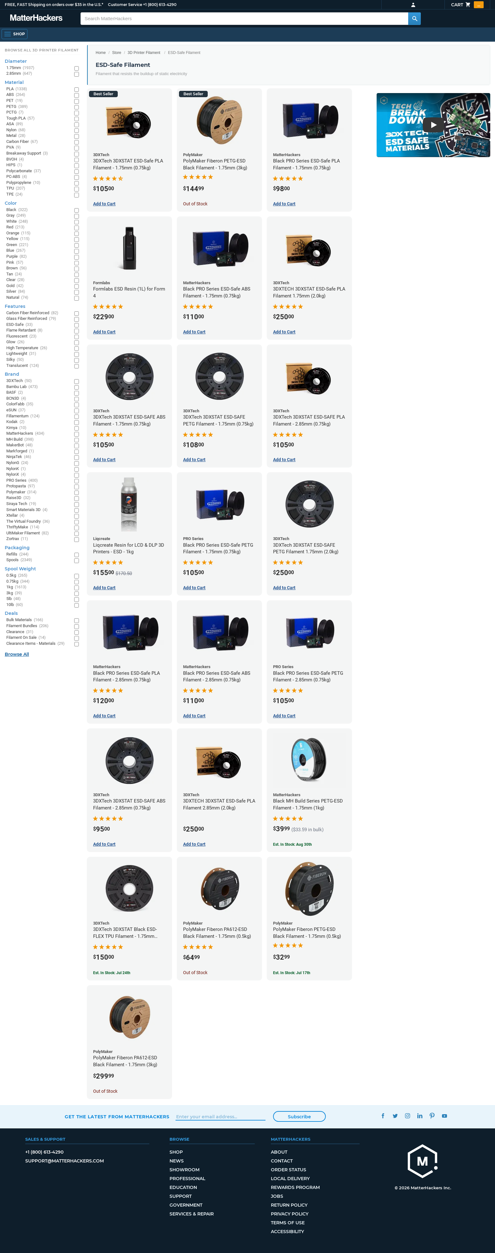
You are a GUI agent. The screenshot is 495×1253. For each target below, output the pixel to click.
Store (116, 52)
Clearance (19, 632)
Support (181, 1196)
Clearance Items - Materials (35, 644)
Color (11, 203)
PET (14, 101)
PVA (13, 147)
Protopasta (20, 486)
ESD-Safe (19, 325)
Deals (11, 613)
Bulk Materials (24, 620)
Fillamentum (23, 416)
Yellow (18, 239)
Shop (176, 1152)
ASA (14, 124)
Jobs (277, 1196)
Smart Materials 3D (27, 510)
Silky (15, 360)
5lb (13, 599)
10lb (14, 605)
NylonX (16, 475)
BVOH (15, 159)
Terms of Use (288, 1223)
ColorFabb (19, 404)
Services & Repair (192, 1214)
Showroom (185, 1170)
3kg (14, 593)
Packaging (17, 547)
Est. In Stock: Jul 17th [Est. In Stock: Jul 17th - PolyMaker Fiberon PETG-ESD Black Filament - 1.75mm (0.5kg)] (291, 973)
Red (15, 227)
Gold (15, 286)
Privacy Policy (289, 1214)
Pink (14, 263)
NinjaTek (18, 457)
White (17, 222)
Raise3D (18, 498)
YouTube (444, 1115)
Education (183, 1187)
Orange (18, 233)
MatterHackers (25, 434)
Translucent (22, 366)
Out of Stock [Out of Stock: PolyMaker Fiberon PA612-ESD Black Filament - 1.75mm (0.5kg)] (195, 972)
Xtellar (15, 516)
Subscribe (299, 1117)
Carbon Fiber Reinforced (32, 313)
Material (14, 82)
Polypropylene (23, 183)
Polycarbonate (23, 171)
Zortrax (17, 539)
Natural (17, 298)
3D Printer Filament (144, 52)
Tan (14, 274)
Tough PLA (20, 118)
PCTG (15, 112)
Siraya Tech (21, 504)
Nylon (16, 130)
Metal (16, 136)
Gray (16, 216)
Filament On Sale (26, 638)
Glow (15, 342)
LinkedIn (419, 1115)
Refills (17, 554)
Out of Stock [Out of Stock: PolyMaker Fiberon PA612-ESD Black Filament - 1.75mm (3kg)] (105, 1091)
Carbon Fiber (22, 142)
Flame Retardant (24, 330)
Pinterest (432, 1115)
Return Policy (289, 1205)
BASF (14, 393)
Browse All (17, 654)
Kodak (15, 422)
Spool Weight (20, 569)
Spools (19, 560)
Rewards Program (295, 1187)
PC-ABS (16, 177)
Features (15, 306)
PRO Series (22, 481)
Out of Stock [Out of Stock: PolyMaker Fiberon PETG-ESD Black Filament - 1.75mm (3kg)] (195, 203)
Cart (467, 4)
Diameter (16, 61)
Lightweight (21, 354)
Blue (16, 251)
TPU (15, 188)
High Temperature (26, 348)
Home (101, 52)
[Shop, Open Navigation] (14, 34)
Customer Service (125, 4)
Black (17, 210)
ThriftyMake (22, 527)
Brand (12, 374)
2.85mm (19, 74)
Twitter (395, 1115)
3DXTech (19, 381)
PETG (17, 107)
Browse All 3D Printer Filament (42, 50)
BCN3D (16, 399)
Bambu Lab (22, 387)
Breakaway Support (27, 153)
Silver (15, 292)
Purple (16, 257)
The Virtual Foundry (28, 522)
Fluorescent (21, 336)
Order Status (288, 1170)
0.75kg (18, 582)
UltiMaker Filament (27, 533)
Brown (16, 268)
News (177, 1161)
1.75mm (20, 68)
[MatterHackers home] (36, 18)
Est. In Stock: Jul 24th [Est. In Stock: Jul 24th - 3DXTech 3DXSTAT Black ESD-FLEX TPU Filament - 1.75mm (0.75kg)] (111, 973)
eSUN (16, 410)
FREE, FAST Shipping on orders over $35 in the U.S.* (54, 4)
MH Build (20, 440)
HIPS (14, 165)
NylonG (17, 463)
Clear (15, 280)
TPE (14, 194)
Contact (282, 1161)
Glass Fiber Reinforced (31, 319)
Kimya (16, 428)
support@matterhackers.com (64, 1161)
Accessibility (287, 1231)
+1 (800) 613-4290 (159, 4)
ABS (15, 95)
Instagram (407, 1115)
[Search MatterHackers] (414, 18)
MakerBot (19, 445)
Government (186, 1205)
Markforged (20, 451)
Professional (187, 1178)
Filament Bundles (27, 626)
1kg (16, 587)
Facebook (382, 1115)
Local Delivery (290, 1178)
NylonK (16, 469)
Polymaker (21, 492)
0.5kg (16, 576)
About (279, 1152)
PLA (16, 89)
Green (17, 245)
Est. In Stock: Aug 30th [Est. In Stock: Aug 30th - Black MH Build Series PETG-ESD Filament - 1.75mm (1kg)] (292, 844)
